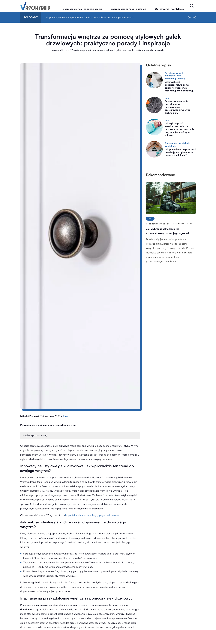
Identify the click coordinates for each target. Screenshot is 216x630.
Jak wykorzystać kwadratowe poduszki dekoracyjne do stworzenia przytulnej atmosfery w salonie (179, 129)
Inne (65, 415)
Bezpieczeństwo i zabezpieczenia (103, 6)
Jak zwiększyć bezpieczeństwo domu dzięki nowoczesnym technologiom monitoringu (179, 86)
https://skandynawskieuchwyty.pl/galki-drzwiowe (92, 515)
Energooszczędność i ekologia (140, 6)
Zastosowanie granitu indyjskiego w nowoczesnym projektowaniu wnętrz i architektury (177, 107)
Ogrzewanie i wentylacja (173, 6)
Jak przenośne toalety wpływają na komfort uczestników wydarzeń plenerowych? (89, 17)
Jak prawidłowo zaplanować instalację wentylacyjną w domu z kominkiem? (180, 152)
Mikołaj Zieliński (29, 416)
